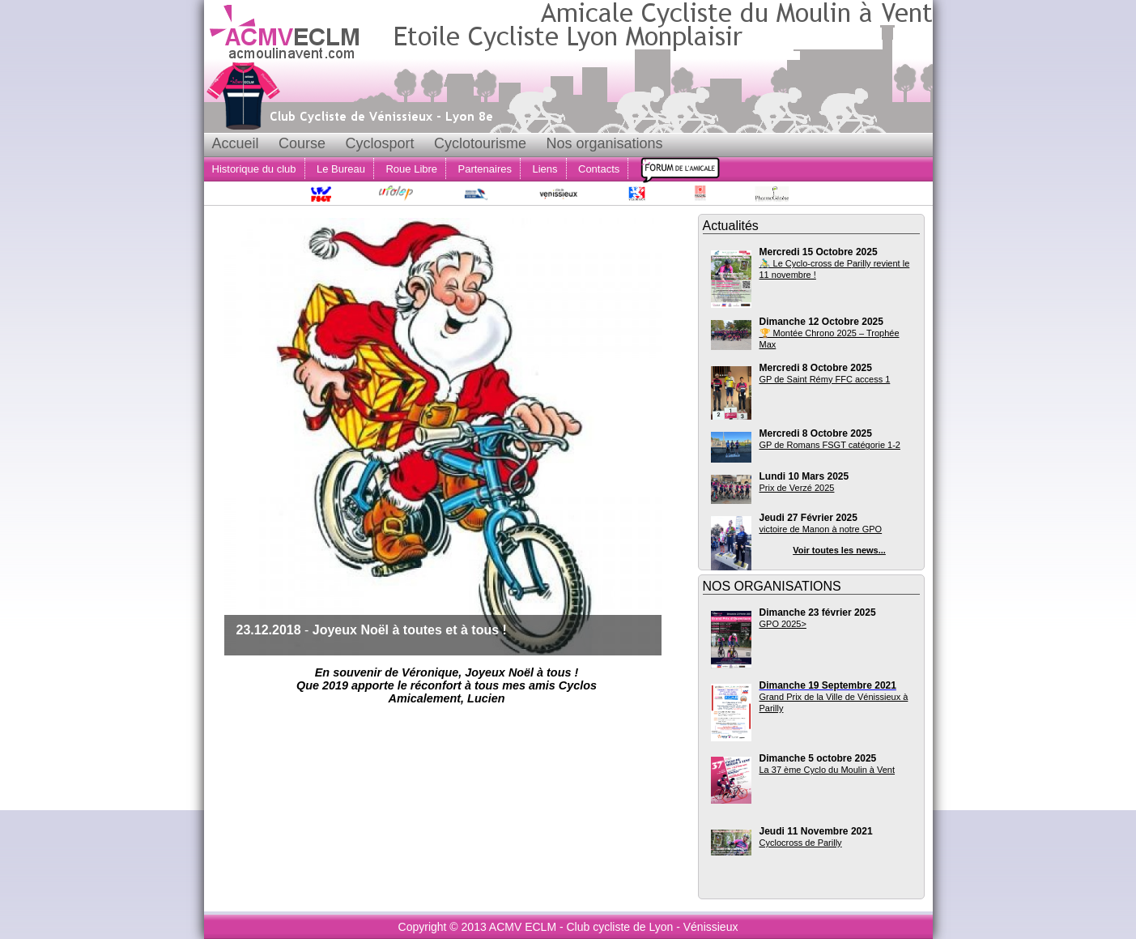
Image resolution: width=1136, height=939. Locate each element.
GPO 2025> (782, 624)
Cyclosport (379, 143)
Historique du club (254, 169)
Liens (544, 169)
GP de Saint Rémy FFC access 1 (825, 379)
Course (302, 143)
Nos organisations (604, 143)
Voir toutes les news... (839, 550)
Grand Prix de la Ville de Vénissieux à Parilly (833, 702)
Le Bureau (341, 169)
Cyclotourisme (480, 143)
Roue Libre (411, 169)
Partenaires (485, 169)
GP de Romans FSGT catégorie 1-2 (829, 445)
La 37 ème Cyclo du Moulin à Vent (827, 770)
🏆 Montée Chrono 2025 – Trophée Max (829, 338)
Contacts (598, 169)
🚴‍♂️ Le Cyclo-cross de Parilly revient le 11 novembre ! (834, 269)
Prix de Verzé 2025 (797, 488)
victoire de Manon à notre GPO (821, 529)
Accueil (235, 143)
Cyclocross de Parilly (800, 842)
